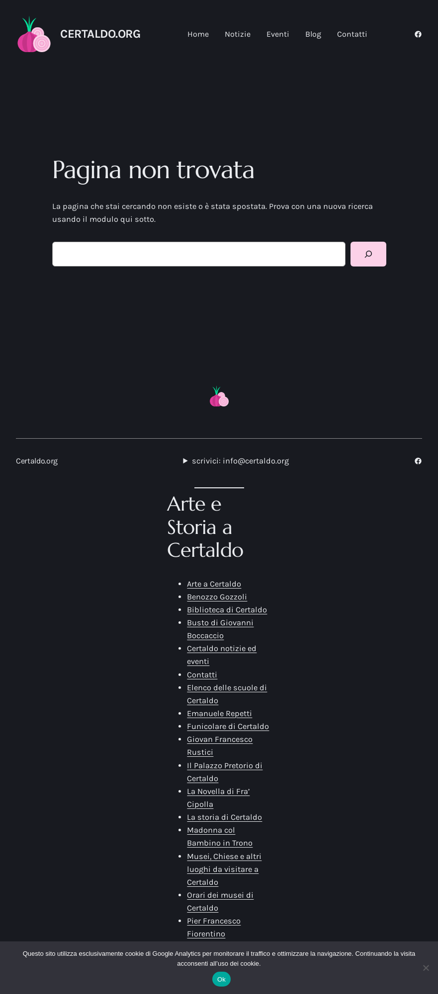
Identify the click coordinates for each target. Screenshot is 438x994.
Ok (221, 979)
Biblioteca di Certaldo (227, 609)
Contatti (202, 674)
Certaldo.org (100, 34)
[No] (426, 968)
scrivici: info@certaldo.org (240, 460)
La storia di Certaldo (224, 817)
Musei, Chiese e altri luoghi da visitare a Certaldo (224, 869)
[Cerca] (368, 254)
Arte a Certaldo (214, 584)
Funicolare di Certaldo (228, 726)
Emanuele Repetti (219, 713)
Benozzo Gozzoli (217, 596)
